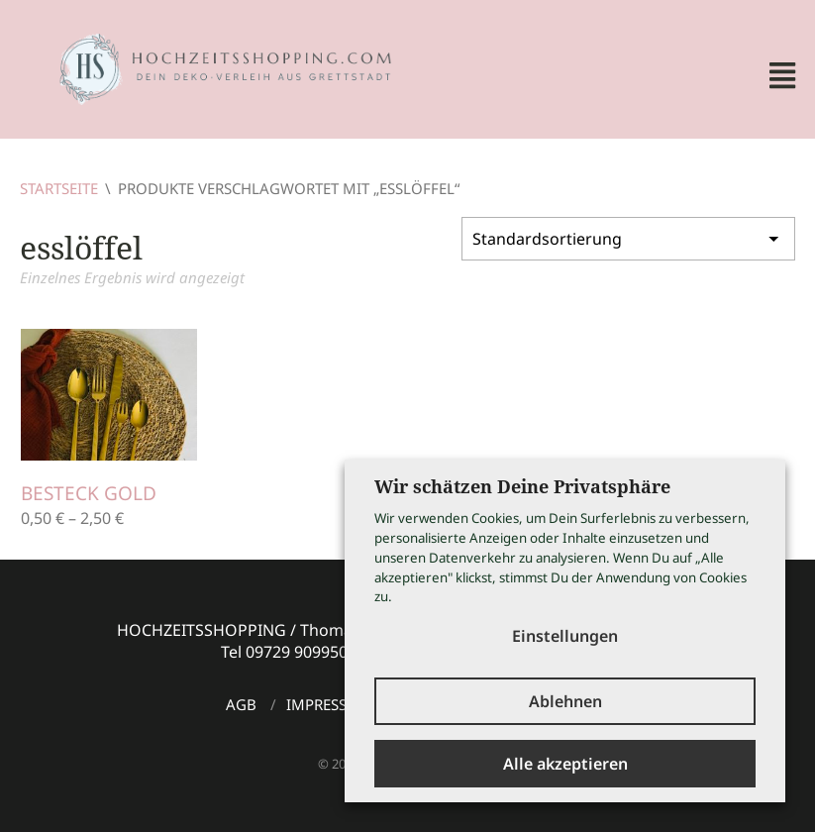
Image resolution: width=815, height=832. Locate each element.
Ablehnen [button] (565, 701)
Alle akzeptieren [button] (565, 764)
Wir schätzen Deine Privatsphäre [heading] (522, 486)
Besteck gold (88, 493)
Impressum (328, 704)
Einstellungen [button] (565, 636)
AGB (241, 704)
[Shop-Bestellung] (628, 238)
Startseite (59, 188)
